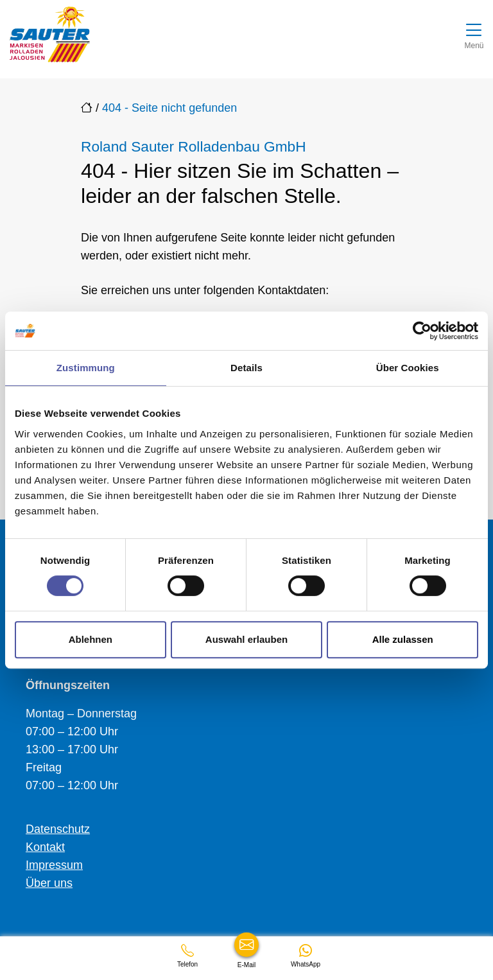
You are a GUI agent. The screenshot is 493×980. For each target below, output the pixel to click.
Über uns (49, 883)
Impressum (54, 865)
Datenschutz (58, 829)
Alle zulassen (402, 639)
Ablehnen (90, 639)
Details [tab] (246, 367)
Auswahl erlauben (246, 639)
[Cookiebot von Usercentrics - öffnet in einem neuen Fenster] (422, 330)
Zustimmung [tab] (85, 367)
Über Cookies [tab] (407, 367)
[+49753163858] (187, 955)
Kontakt (45, 847)
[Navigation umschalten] (474, 34)
